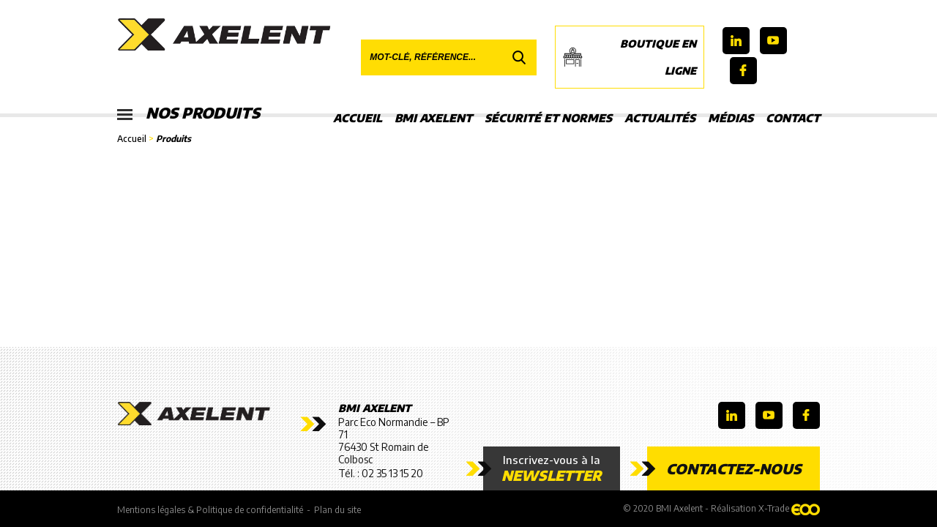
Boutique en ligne (629, 57)
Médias (730, 117)
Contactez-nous (734, 468)
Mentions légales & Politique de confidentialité (210, 509)
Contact (793, 117)
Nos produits (188, 113)
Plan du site (337, 509)
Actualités (659, 117)
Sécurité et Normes (548, 117)
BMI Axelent (433, 117)
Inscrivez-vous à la (551, 468)
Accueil (357, 117)
